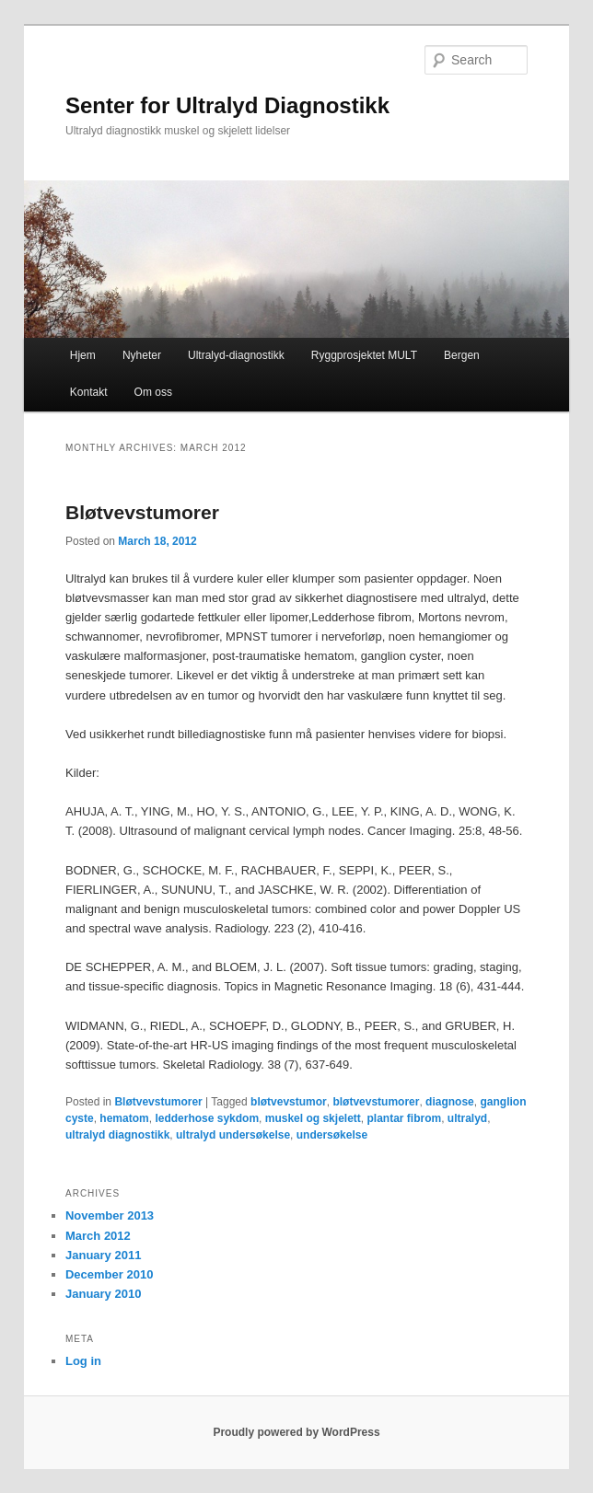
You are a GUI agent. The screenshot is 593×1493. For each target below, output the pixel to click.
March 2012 (98, 1236)
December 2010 (109, 1274)
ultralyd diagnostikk (117, 1134)
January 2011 (103, 1255)
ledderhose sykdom (207, 1118)
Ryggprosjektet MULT (364, 355)
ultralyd (467, 1118)
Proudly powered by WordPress (296, 1432)
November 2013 (109, 1215)
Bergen (462, 355)
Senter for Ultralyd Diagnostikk (227, 105)
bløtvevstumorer (375, 1101)
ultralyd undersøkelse (233, 1134)
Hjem (83, 355)
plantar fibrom (403, 1118)
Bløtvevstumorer (142, 512)
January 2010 (103, 1294)
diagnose (449, 1101)
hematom (123, 1118)
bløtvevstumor (288, 1101)
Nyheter (141, 355)
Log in (83, 1361)
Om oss (153, 392)
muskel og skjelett (313, 1118)
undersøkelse (331, 1134)
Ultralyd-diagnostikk (236, 355)
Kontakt (89, 392)
